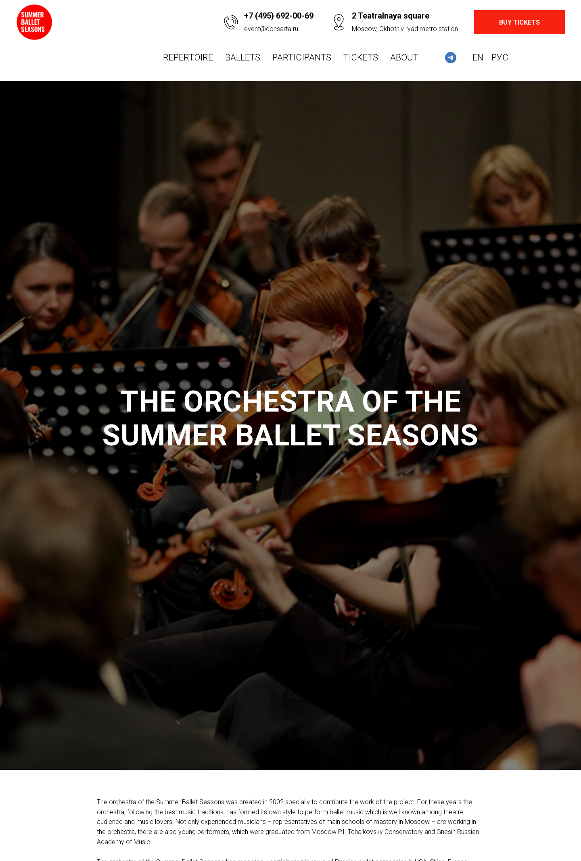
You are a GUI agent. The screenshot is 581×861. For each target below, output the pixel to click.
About (404, 57)
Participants (301, 57)
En (477, 57)
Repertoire (188, 57)
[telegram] (450, 57)
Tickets (360, 57)
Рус (499, 57)
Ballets (242, 57)
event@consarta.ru (271, 29)
